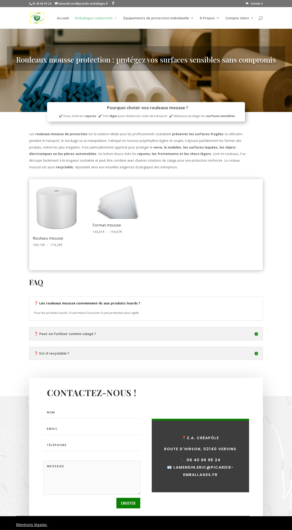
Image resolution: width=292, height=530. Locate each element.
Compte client (237, 18)
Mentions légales (32, 524)
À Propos (207, 18)
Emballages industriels (94, 18)
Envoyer (128, 503)
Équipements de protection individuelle (156, 18)
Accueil (63, 18)
